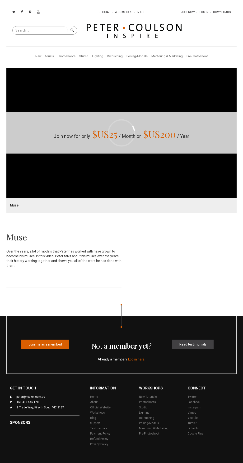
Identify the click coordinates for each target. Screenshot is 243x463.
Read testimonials (192, 344)
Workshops (123, 12)
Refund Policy (99, 438)
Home (94, 396)
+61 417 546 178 (28, 402)
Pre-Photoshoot (197, 56)
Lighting (97, 56)
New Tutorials (44, 56)
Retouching (115, 56)
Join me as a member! (45, 344)
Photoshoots (66, 56)
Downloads (222, 12)
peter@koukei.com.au (30, 396)
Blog (140, 12)
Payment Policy (100, 433)
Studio (83, 56)
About (94, 402)
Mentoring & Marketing (167, 56)
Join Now (188, 12)
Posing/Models (137, 56)
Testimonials (98, 428)
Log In (204, 12)
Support (95, 423)
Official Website (100, 407)
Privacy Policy (99, 444)
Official (104, 12)
